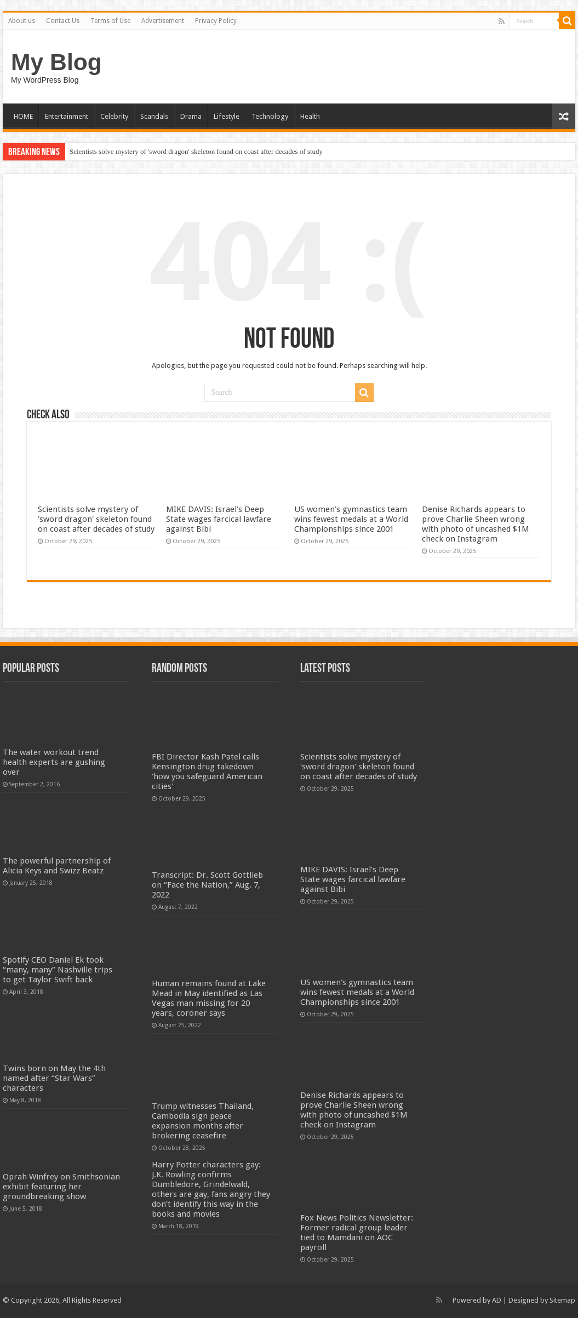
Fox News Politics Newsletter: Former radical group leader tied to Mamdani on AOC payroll (356, 1232)
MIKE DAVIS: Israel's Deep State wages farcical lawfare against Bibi (218, 519)
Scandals (154, 116)
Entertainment (66, 116)
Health (310, 116)
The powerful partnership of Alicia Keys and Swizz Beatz (57, 866)
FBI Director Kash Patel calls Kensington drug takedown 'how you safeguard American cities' (207, 771)
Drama (191, 116)
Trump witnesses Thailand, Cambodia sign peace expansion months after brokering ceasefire (203, 1121)
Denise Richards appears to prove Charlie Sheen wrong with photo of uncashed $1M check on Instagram (475, 524)
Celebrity (114, 116)
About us (21, 21)
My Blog (56, 62)
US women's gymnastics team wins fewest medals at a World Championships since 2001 (351, 519)
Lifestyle (226, 116)
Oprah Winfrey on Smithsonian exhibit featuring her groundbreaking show (61, 1186)
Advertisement (162, 21)
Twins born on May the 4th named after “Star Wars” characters (54, 1078)
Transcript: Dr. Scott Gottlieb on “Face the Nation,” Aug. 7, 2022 (207, 885)
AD (496, 1300)
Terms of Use (110, 21)
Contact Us (62, 21)
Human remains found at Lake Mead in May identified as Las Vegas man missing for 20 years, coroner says (209, 998)
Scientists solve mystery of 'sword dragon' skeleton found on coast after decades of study (196, 151)
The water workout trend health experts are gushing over (54, 762)
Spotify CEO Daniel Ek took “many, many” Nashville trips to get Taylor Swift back (57, 970)
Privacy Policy (216, 21)
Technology (269, 116)
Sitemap (562, 1300)
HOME (23, 116)
